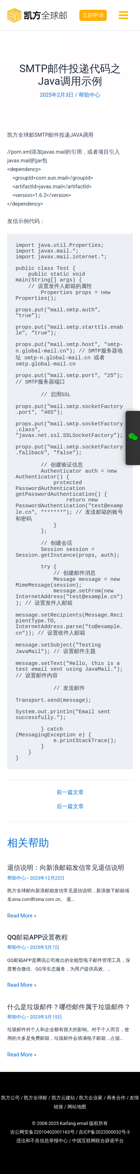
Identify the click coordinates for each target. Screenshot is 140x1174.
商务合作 (116, 1097)
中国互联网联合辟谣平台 (98, 1140)
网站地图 (76, 1106)
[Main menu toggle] (123, 15)
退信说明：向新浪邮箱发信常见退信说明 (65, 867)
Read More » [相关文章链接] (21, 915)
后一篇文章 (70, 806)
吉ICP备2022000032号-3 (104, 1132)
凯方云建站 (63, 1097)
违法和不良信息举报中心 (42, 1140)
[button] (93, 15)
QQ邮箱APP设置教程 (37, 937)
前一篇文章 (70, 792)
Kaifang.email (74, 1123)
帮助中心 (89, 95)
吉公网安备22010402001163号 (42, 1132)
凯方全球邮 (35, 1097)
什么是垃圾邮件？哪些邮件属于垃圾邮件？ (69, 1007)
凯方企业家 (90, 1097)
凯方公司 (10, 1097)
